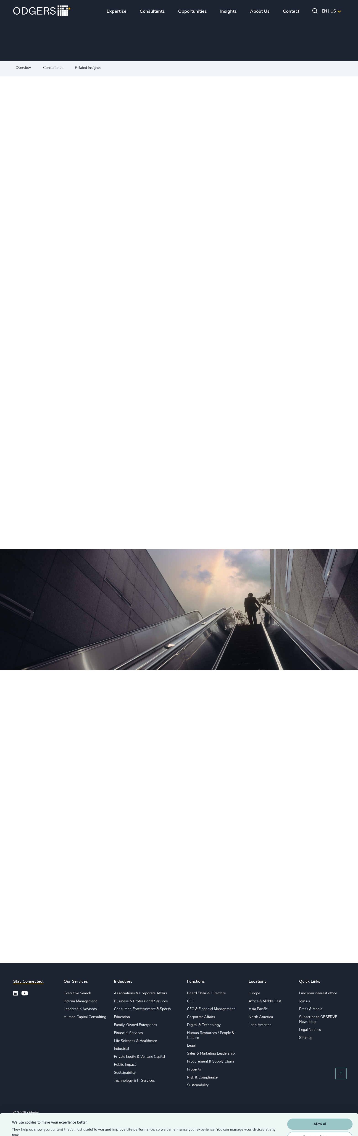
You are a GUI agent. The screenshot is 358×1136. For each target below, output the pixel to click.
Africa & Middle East (265, 1001)
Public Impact (125, 1064)
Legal (191, 1045)
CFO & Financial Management (211, 1009)
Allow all (319, 1103)
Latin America (260, 1025)
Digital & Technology (204, 1025)
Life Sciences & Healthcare (135, 1041)
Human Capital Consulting (85, 1017)
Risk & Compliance (202, 1077)
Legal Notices (310, 1030)
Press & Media (310, 1009)
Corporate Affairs (201, 1017)
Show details (22, 1127)
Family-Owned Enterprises (135, 1025)
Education (122, 1017)
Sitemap (305, 1038)
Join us (304, 1001)
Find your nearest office (318, 993)
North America (261, 1017)
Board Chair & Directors (206, 993)
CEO (190, 1001)
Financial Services (128, 1033)
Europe (254, 993)
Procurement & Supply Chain (210, 1061)
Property (194, 1069)
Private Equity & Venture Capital (139, 1056)
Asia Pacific (258, 1009)
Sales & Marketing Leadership (211, 1053)
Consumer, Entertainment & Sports (142, 1009)
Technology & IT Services (134, 1080)
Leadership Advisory (80, 1009)
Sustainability (125, 1072)
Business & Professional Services (141, 1001)
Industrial (121, 1048)
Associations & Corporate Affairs (140, 993)
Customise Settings (320, 1116)
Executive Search (77, 993)
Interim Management (80, 1001)
